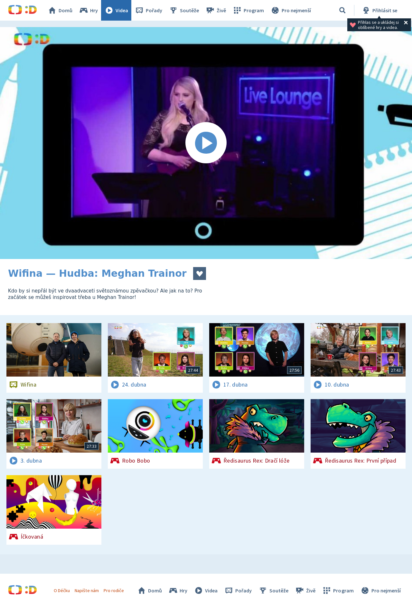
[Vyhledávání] (342, 10)
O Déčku (62, 590)
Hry (88, 10)
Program (248, 10)
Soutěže (184, 10)
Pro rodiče (114, 590)
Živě (215, 10)
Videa (116, 10)
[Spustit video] (206, 143)
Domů (59, 10)
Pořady (148, 10)
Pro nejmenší (290, 10)
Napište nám (86, 590)
